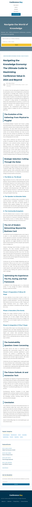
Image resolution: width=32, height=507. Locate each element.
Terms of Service (24, 501)
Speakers (16, 9)
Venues (16, 7)
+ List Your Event (16, 14)
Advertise (9, 501)
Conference (16, 2)
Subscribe (16, 484)
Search (16, 44)
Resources (16, 11)
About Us (3, 501)
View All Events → (5, 467)
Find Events (16, 5)
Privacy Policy (16, 501)
